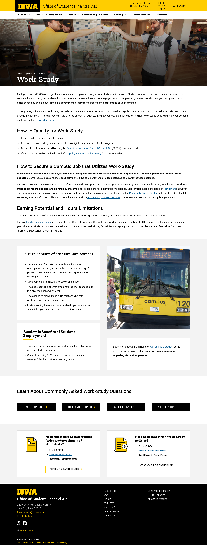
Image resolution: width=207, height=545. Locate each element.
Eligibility (107, 499)
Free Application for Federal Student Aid (89, 148)
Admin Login (27, 530)
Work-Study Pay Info (126, 407)
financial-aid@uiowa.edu (30, 512)
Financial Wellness (112, 511)
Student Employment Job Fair (103, 197)
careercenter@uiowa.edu (60, 454)
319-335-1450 (25, 516)
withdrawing (94, 153)
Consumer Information (159, 491)
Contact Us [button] (161, 14)
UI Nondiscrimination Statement (42, 543)
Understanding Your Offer (95, 14)
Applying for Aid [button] (54, 14)
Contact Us (109, 515)
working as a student (161, 346)
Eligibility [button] (72, 14)
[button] (179, 5)
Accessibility (62, 543)
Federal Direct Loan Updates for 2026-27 (140, 5)
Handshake (170, 188)
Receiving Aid (119, 14)
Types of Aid (30, 74)
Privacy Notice (22, 543)
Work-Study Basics (36, 407)
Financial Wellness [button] (141, 14)
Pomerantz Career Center (143, 193)
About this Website (157, 499)
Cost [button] (37, 14)
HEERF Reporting (156, 495)
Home (19, 74)
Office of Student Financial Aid (70, 6)
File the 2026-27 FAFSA (162, 6)
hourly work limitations (38, 222)
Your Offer (108, 503)
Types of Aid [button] (23, 14)
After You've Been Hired (171, 407)
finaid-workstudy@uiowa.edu (152, 450)
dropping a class (74, 153)
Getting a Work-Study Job (81, 407)
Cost (105, 495)
